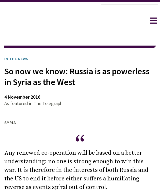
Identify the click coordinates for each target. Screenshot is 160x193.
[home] (50, 20)
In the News (16, 58)
